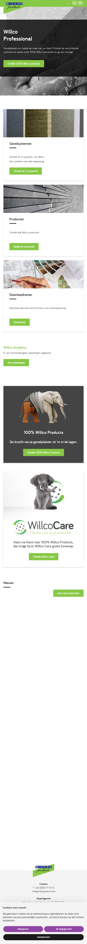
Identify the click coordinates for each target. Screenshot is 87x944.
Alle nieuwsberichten (68, 593)
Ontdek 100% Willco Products (43, 452)
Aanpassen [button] (43, 937)
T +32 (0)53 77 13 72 (43, 887)
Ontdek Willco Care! (43, 556)
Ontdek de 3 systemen (26, 171)
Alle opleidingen (16, 362)
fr (80, 3)
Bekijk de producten (24, 246)
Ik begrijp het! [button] (64, 929)
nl (74, 3)
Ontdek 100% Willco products (24, 63)
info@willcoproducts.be (43, 891)
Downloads (20, 322)
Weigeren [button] (23, 929)
